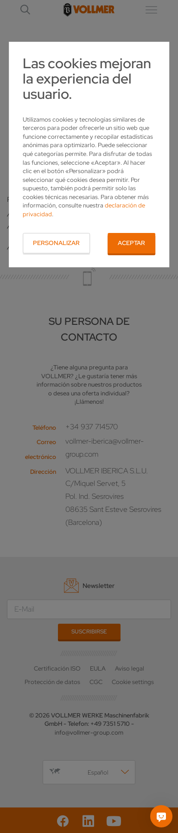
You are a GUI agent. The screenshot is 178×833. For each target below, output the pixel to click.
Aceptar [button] (131, 243)
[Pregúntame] (161, 816)
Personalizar (56, 243)
